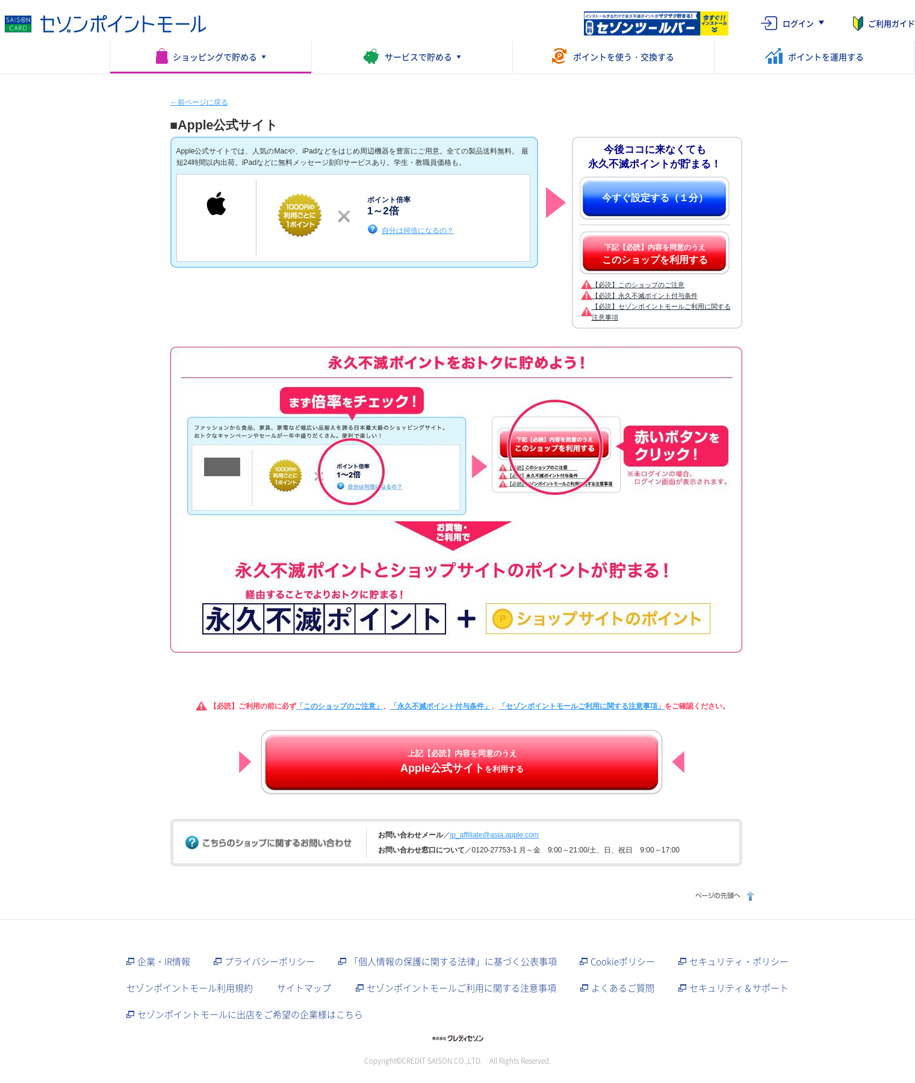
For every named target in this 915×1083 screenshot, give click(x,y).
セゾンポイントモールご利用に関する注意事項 (461, 988)
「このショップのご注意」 (339, 706)
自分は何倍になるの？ (418, 230)
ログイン (798, 23)
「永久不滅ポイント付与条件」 (440, 706)
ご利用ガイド (891, 23)
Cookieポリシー (623, 961)
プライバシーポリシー (270, 961)
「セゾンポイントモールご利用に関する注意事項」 (581, 706)
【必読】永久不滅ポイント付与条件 (645, 295)
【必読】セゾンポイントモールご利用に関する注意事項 (661, 312)
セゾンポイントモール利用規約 (189, 988)
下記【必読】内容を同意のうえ (655, 254)
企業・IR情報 (163, 961)
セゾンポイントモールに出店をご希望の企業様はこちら (250, 1014)
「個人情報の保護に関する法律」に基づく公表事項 (453, 961)
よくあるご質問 (622, 988)
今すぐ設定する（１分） (655, 198)
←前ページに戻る (199, 102)
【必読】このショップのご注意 (638, 284)
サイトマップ (304, 988)
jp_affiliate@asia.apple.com (494, 835)
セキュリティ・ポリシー (739, 961)
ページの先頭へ (723, 895)
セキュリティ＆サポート (739, 988)
